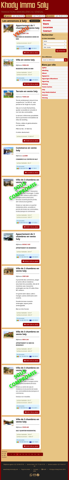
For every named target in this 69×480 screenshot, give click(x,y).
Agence (8, 16)
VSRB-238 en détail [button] (31, 84)
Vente (29, 16)
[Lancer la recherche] (66, 60)
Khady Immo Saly (24, 5)
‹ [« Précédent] (8, 454)
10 (38, 454)
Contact (47, 30)
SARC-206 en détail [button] (31, 53)
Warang (45, 98)
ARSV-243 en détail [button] (31, 361)
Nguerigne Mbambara (50, 79)
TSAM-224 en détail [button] (31, 141)
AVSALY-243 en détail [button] (30, 261)
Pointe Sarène (47, 87)
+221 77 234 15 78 (38, 16)
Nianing (45, 84)
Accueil (47, 20)
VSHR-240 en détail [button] (31, 446)
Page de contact (25, 469)
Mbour (44, 73)
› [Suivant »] (41, 454)
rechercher (61, 51)
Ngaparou (45, 76)
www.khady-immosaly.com (10, 469)
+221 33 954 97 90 (18, 16)
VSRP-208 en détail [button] (31, 325)
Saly (43, 90)
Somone (45, 95)
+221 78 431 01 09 (61, 16)
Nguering (45, 81)
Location (50, 16)
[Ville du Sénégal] (55, 47)
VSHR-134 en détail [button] (31, 227)
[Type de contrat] (55, 41)
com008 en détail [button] (31, 173)
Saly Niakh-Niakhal (49, 92)
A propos (35, 469)
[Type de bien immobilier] (55, 44)
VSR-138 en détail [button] (31, 412)
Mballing (45, 70)
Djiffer (44, 68)
